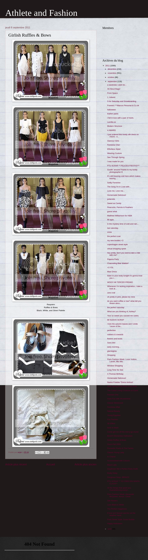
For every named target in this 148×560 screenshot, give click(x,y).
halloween (111, 110)
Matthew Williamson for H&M (119, 216)
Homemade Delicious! (116, 195)
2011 (107, 65)
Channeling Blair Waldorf (117, 263)
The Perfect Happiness (117, 509)
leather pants (112, 114)
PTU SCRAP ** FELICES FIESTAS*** (123, 166)
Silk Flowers (112, 501)
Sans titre (111, 343)
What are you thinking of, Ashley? (121, 311)
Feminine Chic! (113, 145)
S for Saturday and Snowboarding (121, 101)
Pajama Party (113, 259)
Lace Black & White (115, 505)
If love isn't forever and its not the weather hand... (121, 514)
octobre (111, 77)
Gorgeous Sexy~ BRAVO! (118, 477)
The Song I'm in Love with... (119, 187)
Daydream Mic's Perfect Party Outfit (122, 469)
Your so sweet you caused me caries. (123, 316)
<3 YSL (110, 267)
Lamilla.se (111, 122)
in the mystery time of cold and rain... (123, 224)
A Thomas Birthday (115, 374)
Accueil (50, 464)
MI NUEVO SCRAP (115, 320)
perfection (111, 330)
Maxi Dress (112, 272)
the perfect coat (113, 236)
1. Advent (111, 97)
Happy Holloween (114, 523)
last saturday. (113, 228)
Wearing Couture (114, 153)
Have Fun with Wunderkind (118, 399)
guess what (112, 211)
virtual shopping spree (116, 249)
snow (109, 232)
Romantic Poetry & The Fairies (120, 448)
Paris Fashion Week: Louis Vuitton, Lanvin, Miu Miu (122, 360)
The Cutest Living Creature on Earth (122, 390)
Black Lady (112, 465)
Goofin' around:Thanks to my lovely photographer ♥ (122, 171)
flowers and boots (114, 339)
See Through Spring (115, 157)
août (110, 529)
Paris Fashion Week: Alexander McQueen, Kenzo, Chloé (120, 495)
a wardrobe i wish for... (116, 85)
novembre (112, 73)
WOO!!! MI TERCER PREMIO (120, 282)
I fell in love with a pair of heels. (120, 118)
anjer (20, 452)
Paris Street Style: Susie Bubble (121, 519)
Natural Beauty (113, 411)
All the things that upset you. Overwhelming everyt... (119, 489)
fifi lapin (110, 220)
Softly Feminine (113, 183)
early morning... (113, 347)
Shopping (111, 355)
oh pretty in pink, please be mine (121, 297)
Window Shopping (115, 366)
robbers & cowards (115, 334)
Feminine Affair (113, 407)
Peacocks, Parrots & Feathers (120, 207)
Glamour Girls (113, 141)
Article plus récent (16, 464)
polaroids (111, 199)
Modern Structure (114, 126)
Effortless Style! (113, 149)
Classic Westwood (115, 403)
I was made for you (115, 161)
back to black (112, 428)
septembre (112, 81)
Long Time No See (115, 370)
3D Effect (111, 423)
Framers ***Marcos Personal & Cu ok (123, 105)
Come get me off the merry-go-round (122, 432)
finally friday (112, 473)
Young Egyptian (114, 415)
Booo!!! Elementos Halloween (119, 436)
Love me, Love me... (116, 191)
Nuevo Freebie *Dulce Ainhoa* (120, 382)
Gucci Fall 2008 (113, 444)
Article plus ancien (85, 464)
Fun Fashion (112, 419)
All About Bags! (113, 89)
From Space (112, 93)
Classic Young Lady (115, 452)
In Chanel (111, 456)
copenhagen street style (117, 244)
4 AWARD (111, 130)
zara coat (111, 293)
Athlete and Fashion (41, 13)
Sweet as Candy (114, 203)
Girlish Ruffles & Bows (116, 440)
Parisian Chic (113, 395)
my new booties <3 (115, 240)
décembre (112, 69)
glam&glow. (112, 351)
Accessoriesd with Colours (118, 461)
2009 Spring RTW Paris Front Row (122, 386)
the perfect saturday (115, 307)
